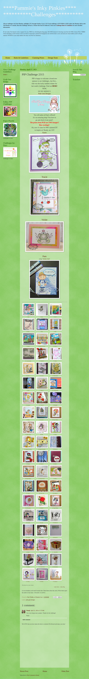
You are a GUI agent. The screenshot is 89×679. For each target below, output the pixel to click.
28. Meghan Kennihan (28, 449)
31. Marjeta (28, 463)
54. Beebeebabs (55, 566)
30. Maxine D (55, 449)
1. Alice (28, 316)
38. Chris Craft (41, 493)
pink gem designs (30, 600)
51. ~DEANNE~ (55, 552)
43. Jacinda (28, 522)
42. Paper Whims (55, 508)
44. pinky (41, 522)
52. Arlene (28, 566)
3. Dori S (55, 316)
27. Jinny (55, 434)
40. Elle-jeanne (28, 508)
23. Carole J (42, 419)
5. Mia (42, 331)
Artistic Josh (46, 259)
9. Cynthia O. (55, 346)
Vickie (44, 219)
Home (7, 58)
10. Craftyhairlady (28, 361)
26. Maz (41, 434)
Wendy (28, 610)
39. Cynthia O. (55, 493)
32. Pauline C (41, 463)
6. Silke (55, 331)
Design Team (53, 58)
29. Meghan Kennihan (41, 449)
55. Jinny (27, 581)
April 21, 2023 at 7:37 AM (37, 610)
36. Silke (55, 478)
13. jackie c (28, 375)
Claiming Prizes (38, 58)
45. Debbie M (55, 522)
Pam (45, 256)
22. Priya (28, 419)
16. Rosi (28, 390)
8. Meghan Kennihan (41, 346)
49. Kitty (28, 552)
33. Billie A (55, 463)
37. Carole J (28, 493)
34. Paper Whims (28, 478)
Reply (27, 615)
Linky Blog (62, 586)
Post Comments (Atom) (33, 675)
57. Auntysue (55, 581)
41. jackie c (41, 508)
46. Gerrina (28, 537)
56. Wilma (41, 581)
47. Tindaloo (41, 537)
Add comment (26, 619)
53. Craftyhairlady (41, 566)
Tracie (44, 177)
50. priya (41, 552)
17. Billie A (42, 390)
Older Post (65, 671)
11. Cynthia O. (41, 361)
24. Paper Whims (55, 419)
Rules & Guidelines (21, 58)
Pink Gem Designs (44, 94)
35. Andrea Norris (42, 478)
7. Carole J (28, 346)
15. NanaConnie (55, 375)
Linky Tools (56, 586)
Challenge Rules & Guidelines (64, 25)
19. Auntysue (28, 405)
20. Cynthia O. (41, 405)
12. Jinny (55, 361)
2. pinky (41, 316)
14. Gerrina (41, 375)
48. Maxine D (55, 537)
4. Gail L (28, 331)
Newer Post (24, 671)
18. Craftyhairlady (55, 390)
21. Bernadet (55, 405)
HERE (54, 86)
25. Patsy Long (28, 434)
